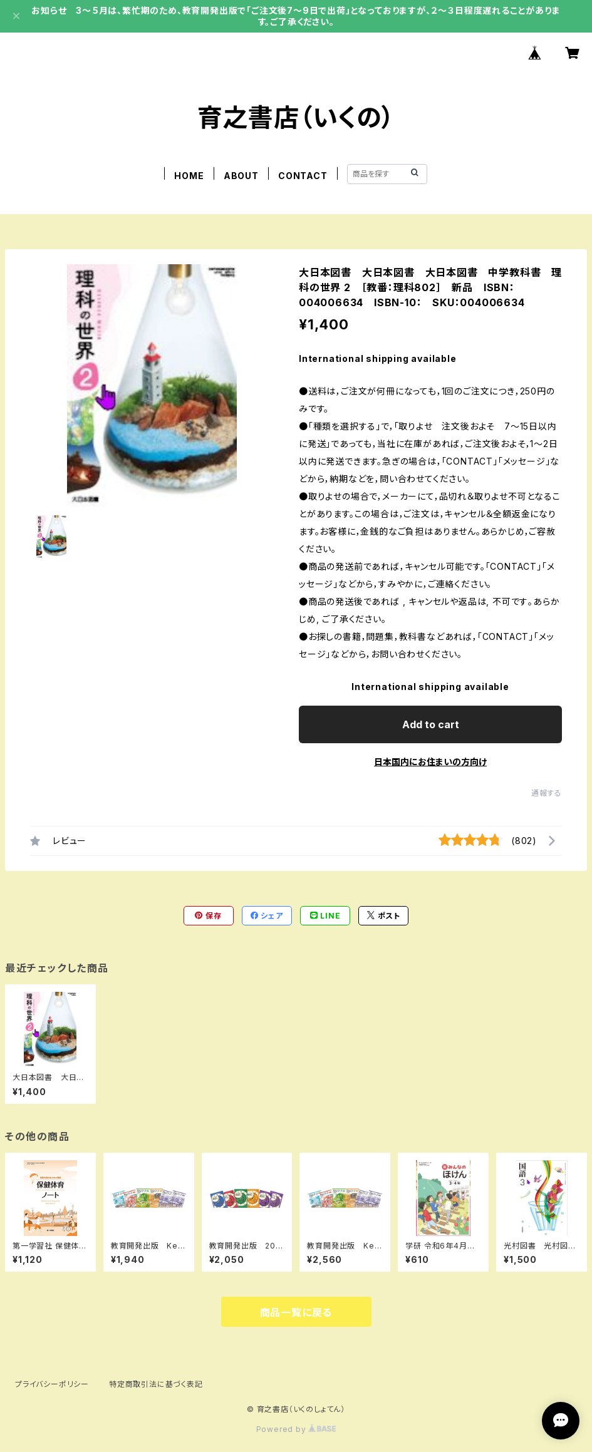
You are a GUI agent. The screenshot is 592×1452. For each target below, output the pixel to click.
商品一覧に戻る (296, 1312)
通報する (546, 793)
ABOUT (241, 175)
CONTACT (303, 175)
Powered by (296, 1429)
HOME (189, 175)
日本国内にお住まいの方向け (430, 761)
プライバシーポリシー (52, 1384)
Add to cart (430, 724)
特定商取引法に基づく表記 (156, 1384)
